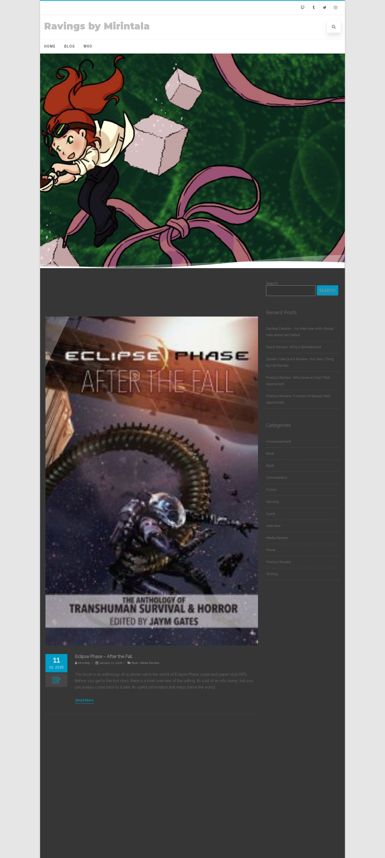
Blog (69, 46)
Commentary (276, 478)
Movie (270, 550)
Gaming (272, 502)
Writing (272, 574)
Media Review (277, 538)
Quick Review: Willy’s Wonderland (293, 347)
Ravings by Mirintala (97, 26)
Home (50, 46)
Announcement (278, 441)
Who (87, 46)
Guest (270, 514)
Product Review (278, 562)
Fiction (271, 490)
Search (272, 283)
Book (270, 453)
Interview (273, 526)
